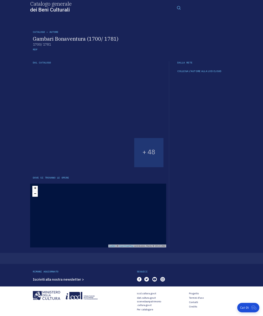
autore (54, 32)
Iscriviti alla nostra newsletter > (58, 279)
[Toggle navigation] (179, 7)
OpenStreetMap (126, 246)
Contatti (193, 302)
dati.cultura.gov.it (146, 297)
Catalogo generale (51, 6)
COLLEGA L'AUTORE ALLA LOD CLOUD (199, 71)
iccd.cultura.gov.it (146, 293)
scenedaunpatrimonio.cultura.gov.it (149, 303)
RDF (35, 49)
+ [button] (35, 188)
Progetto (194, 293)
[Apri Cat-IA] (248, 307)
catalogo (39, 32)
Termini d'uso (196, 297)
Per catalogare (145, 309)
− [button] (35, 194)
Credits (193, 306)
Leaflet (112, 246)
